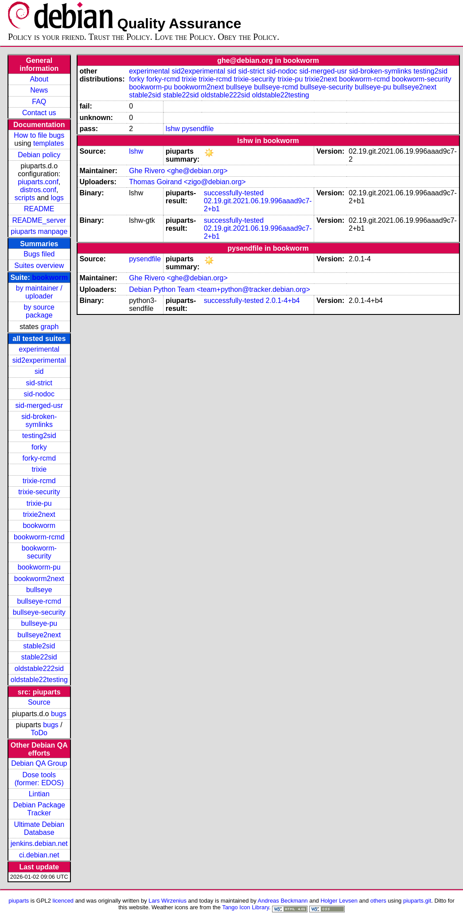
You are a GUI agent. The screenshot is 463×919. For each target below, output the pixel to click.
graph (49, 326)
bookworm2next (39, 578)
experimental (39, 349)
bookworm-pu (39, 567)
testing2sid (39, 435)
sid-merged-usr (39, 405)
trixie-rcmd (39, 481)
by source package (39, 311)
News (39, 90)
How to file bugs (39, 135)
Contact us (39, 112)
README (39, 209)
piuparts (18, 900)
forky (39, 447)
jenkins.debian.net (39, 843)
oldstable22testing (39, 679)
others (378, 900)
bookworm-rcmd (39, 537)
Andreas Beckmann (283, 900)
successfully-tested (234, 193)
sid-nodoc (39, 394)
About (39, 79)
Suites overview (39, 265)
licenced (63, 900)
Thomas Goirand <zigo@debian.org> (187, 182)
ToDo (39, 733)
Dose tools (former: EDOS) (39, 779)
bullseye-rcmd (39, 601)
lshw (173, 128)
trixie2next (39, 514)
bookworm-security (39, 552)
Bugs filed (38, 254)
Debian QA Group (39, 763)
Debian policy (39, 155)
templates (48, 143)
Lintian (39, 794)
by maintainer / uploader (39, 292)
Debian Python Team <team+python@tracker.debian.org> (219, 289)
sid (39, 371)
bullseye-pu (39, 623)
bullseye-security (39, 612)
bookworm (50, 277)
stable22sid (39, 657)
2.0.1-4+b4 (283, 300)
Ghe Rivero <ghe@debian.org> (178, 170)
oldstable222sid (39, 668)
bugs (58, 713)
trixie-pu (39, 503)
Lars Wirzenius (167, 900)
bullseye (39, 589)
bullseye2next (39, 635)
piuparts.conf (38, 182)
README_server (39, 220)
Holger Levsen (339, 900)
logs (57, 198)
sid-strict (39, 383)
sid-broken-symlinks (39, 420)
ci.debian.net (39, 855)
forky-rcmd (39, 458)
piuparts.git (417, 900)
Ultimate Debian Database (39, 828)
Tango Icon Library (245, 907)
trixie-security (39, 492)
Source (39, 702)
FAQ (39, 101)
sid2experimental (39, 360)
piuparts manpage (39, 231)
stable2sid (39, 646)
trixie (39, 469)
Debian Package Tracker (39, 809)
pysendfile (198, 128)
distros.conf (38, 190)
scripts (25, 198)
